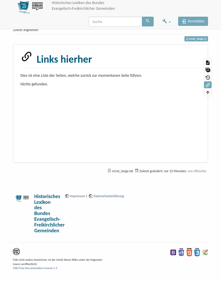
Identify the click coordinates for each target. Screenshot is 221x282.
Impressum (77, 196)
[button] (166, 21)
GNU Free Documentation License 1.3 (35, 268)
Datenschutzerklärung (109, 196)
